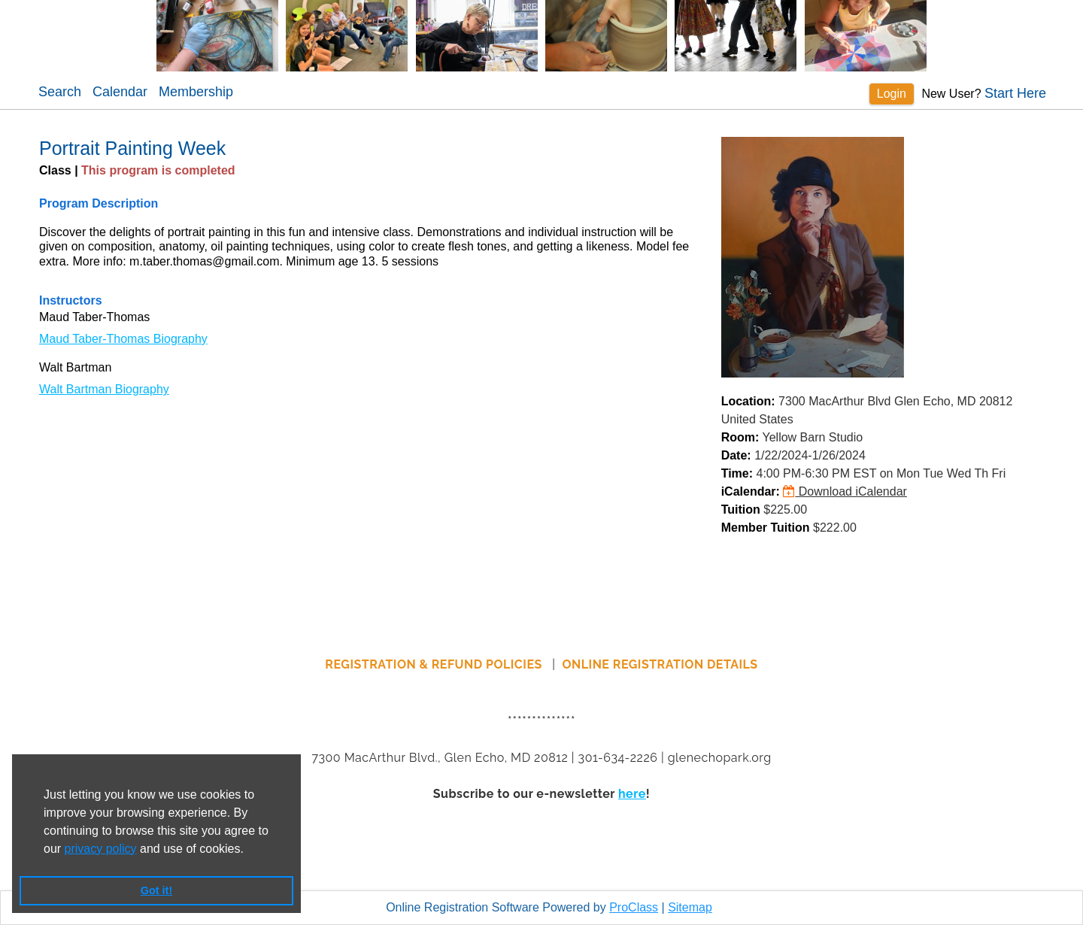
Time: (737, 473)
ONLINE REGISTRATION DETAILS (660, 664)
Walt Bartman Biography (104, 389)
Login (891, 93)
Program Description (98, 203)
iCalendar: (750, 491)
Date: (736, 455)
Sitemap (690, 907)
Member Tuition (765, 527)
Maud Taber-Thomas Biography (123, 338)
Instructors (70, 300)
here (632, 794)
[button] (249, 850)
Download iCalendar (845, 491)
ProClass (633, 907)
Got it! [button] (156, 890)
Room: (740, 437)
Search (59, 91)
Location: (748, 401)
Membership (196, 91)
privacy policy (101, 848)
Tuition (740, 509)
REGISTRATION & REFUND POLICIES (435, 664)
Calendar (120, 91)
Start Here (1015, 93)
